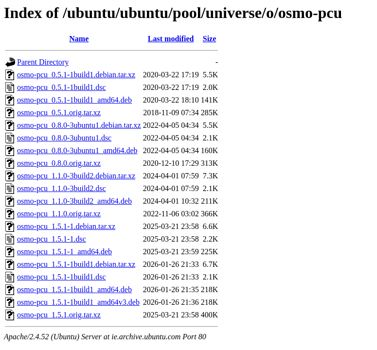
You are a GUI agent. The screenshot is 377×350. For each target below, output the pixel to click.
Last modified (171, 39)
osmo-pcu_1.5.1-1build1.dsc (61, 277)
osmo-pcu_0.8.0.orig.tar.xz (59, 163)
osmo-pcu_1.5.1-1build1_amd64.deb (74, 289)
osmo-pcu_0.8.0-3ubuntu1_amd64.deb (77, 150)
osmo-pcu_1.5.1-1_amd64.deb (64, 251)
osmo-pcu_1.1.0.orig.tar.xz (59, 214)
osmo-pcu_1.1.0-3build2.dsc (61, 188)
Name (79, 39)
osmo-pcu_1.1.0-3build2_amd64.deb (74, 201)
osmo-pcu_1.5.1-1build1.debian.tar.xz (76, 264)
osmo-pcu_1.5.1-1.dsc (51, 239)
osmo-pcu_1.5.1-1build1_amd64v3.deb (78, 302)
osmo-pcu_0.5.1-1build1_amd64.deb (74, 100)
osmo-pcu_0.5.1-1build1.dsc (61, 87)
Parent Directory (43, 62)
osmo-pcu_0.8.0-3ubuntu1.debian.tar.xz (79, 125)
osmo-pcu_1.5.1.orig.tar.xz (59, 315)
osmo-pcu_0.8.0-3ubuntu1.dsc (64, 138)
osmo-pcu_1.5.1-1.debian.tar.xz (66, 226)
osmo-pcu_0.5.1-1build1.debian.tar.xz (76, 74)
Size (209, 39)
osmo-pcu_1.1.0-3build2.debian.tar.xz (76, 176)
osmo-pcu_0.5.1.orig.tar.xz (59, 112)
